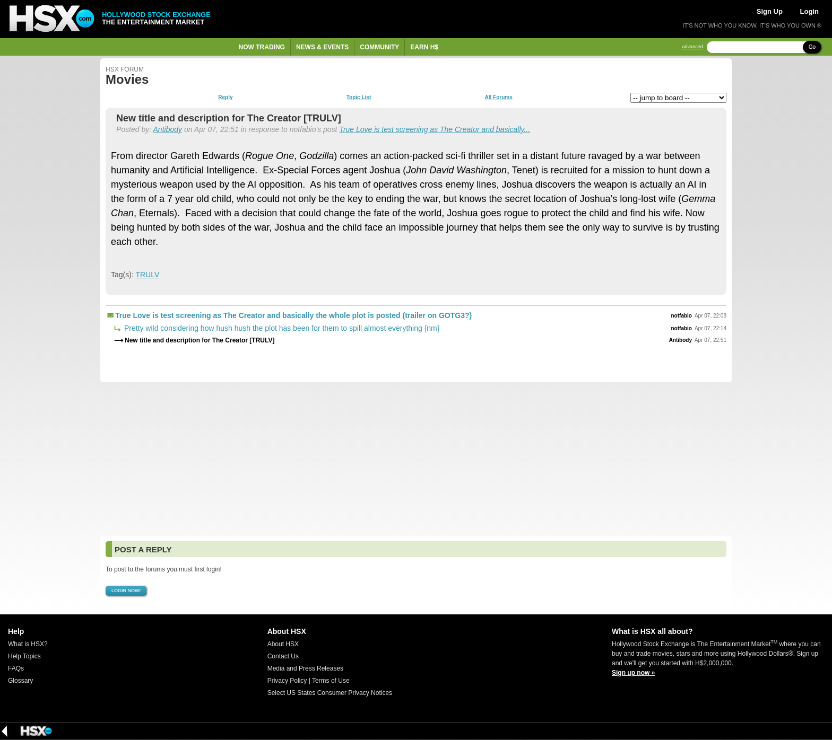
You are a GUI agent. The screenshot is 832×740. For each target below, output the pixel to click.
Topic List (358, 97)
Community (379, 47)
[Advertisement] (416, 459)
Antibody (167, 129)
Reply (225, 97)
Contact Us (283, 656)
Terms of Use (331, 680)
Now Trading (262, 47)
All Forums (498, 97)
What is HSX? (28, 644)
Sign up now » (633, 672)
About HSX (283, 644)
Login (809, 11)
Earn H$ (424, 47)
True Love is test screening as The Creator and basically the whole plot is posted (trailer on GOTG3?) (293, 315)
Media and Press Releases (305, 668)
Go (812, 47)
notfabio (681, 316)
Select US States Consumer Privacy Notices (329, 693)
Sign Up (770, 11)
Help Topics (24, 656)
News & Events (322, 47)
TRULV (147, 274)
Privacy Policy (287, 680)
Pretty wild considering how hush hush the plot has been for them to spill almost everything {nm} (280, 328)
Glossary (20, 680)
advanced (692, 47)
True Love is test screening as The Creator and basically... (434, 129)
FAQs (16, 668)
